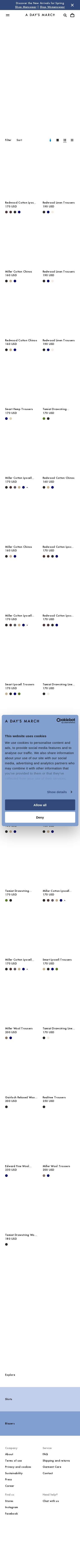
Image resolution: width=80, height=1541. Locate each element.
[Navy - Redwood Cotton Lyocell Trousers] (19, 212)
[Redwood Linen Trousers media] (59, 174)
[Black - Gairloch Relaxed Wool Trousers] (6, 1107)
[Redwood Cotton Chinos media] (21, 311)
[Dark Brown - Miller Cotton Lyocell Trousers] (10, 487)
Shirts (8, 1399)
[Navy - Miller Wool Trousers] (10, 1038)
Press (8, 1479)
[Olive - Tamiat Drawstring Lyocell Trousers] (44, 418)
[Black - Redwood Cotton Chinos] (6, 350)
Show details (57, 792)
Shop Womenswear (52, 7)
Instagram (11, 1507)
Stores (9, 1501)
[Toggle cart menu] (72, 15)
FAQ (45, 1454)
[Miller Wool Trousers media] (21, 1000)
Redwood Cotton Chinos (21, 340)
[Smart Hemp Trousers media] (21, 380)
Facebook (11, 1513)
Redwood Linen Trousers (59, 202)
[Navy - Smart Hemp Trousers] (6, 418)
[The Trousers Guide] (40, 1309)
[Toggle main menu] (7, 15)
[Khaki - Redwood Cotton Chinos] (10, 350)
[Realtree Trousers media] (59, 1068)
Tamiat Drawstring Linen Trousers (58, 684)
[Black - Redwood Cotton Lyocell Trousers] (15, 212)
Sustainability (14, 1473)
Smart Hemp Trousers (19, 409)
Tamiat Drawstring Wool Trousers (21, 1235)
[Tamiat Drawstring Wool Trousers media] (21, 1206)
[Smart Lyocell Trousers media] (21, 655)
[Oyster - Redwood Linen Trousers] (52, 212)
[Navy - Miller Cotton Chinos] (15, 281)
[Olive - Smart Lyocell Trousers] (19, 694)
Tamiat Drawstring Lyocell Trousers (55, 409)
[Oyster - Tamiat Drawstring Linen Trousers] (48, 694)
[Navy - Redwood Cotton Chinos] (15, 350)
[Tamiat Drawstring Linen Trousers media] (59, 655)
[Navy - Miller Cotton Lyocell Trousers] (23, 487)
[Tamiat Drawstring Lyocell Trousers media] (59, 380)
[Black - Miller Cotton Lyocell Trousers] (6, 487)
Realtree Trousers (54, 1097)
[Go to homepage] (40, 15)
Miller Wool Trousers (19, 1028)
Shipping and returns (56, 1460)
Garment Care (52, 1467)
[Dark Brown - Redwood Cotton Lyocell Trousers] (6, 212)
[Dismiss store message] (72, 5)
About (9, 1454)
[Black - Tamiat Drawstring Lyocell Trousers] (48, 418)
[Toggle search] (65, 15)
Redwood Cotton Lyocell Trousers (21, 203)
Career (9, 1486)
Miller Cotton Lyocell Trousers (18, 478)
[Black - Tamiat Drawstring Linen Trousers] (44, 694)
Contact (48, 1473)
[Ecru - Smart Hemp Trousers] (10, 418)
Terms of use (13, 1460)
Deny (40, 817)
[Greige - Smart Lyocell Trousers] (6, 694)
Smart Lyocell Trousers (19, 684)
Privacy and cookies (18, 1467)
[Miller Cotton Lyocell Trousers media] (21, 449)
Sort (19, 140)
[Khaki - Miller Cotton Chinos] (10, 281)
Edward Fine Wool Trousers (17, 1166)
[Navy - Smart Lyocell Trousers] (15, 694)
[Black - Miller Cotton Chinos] (6, 281)
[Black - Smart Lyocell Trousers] (10, 694)
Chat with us (51, 1501)
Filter (8, 140)
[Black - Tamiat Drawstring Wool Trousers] (6, 1244)
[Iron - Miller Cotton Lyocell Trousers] (15, 487)
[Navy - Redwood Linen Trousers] (48, 212)
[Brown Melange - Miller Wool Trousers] (6, 1038)
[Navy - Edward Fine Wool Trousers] (6, 1175)
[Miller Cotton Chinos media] (21, 242)
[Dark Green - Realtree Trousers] (44, 1107)
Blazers (10, 1423)
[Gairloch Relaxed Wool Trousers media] (21, 1068)
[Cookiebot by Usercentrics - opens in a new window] (57, 721)
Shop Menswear (25, 7)
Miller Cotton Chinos (18, 271)
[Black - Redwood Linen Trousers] (44, 212)
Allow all (40, 805)
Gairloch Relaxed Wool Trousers (20, 1097)
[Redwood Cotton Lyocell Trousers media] (21, 174)
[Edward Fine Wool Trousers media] (21, 1137)
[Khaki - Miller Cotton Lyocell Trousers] (19, 487)
